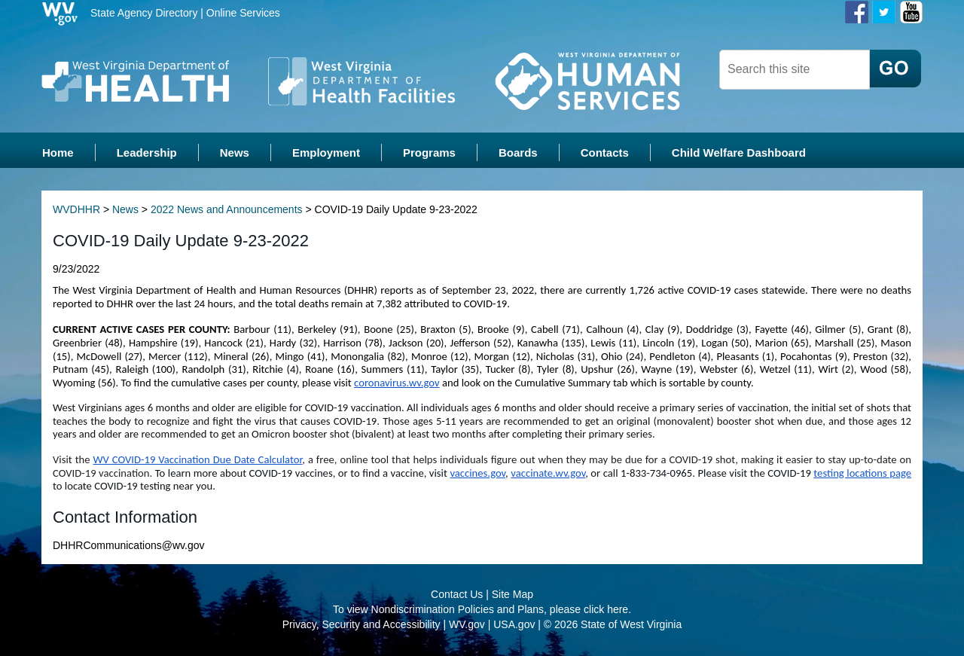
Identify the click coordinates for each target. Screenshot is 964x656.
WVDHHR (76, 211)
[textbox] (794, 70)
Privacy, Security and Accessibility (361, 626)
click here (606, 611)
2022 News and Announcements (227, 211)
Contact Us (457, 596)
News (125, 211)
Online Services (243, 13)
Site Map (512, 596)
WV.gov (467, 626)
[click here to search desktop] (895, 68)
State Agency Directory (143, 13)
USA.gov (514, 626)
